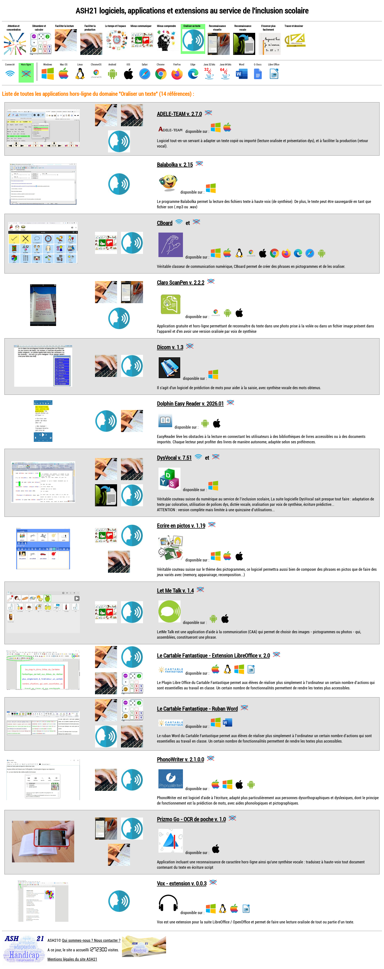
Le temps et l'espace (115, 26)
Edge (193, 64)
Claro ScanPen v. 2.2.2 (180, 282)
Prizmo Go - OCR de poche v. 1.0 (191, 819)
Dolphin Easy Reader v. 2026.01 (190, 403)
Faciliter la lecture (64, 26)
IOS (128, 64)
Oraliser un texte (191, 26)
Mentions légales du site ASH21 (72, 959)
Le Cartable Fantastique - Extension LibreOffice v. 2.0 (213, 655)
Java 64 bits (225, 64)
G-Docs (257, 64)
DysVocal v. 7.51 (174, 457)
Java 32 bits (209, 64)
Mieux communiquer (141, 26)
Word (241, 64)
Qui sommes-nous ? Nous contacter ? (91, 940)
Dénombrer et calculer (39, 27)
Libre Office (273, 64)
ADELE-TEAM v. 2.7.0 (179, 113)
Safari (144, 64)
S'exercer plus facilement (268, 27)
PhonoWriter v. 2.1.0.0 (180, 759)
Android (112, 64)
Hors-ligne (26, 64)
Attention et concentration (14, 27)
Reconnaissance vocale (242, 27)
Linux (80, 64)
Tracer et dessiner (294, 26)
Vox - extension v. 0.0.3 (181, 883)
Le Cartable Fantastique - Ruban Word (197, 708)
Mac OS (63, 64)
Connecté (10, 64)
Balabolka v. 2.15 (175, 164)
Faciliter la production (90, 27)
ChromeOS (96, 64)
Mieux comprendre (166, 26)
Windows (47, 64)
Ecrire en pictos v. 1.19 (181, 525)
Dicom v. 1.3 (170, 347)
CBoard (164, 222)
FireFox (176, 64)
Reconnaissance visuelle (217, 27)
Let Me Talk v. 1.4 (175, 590)
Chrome (161, 64)
